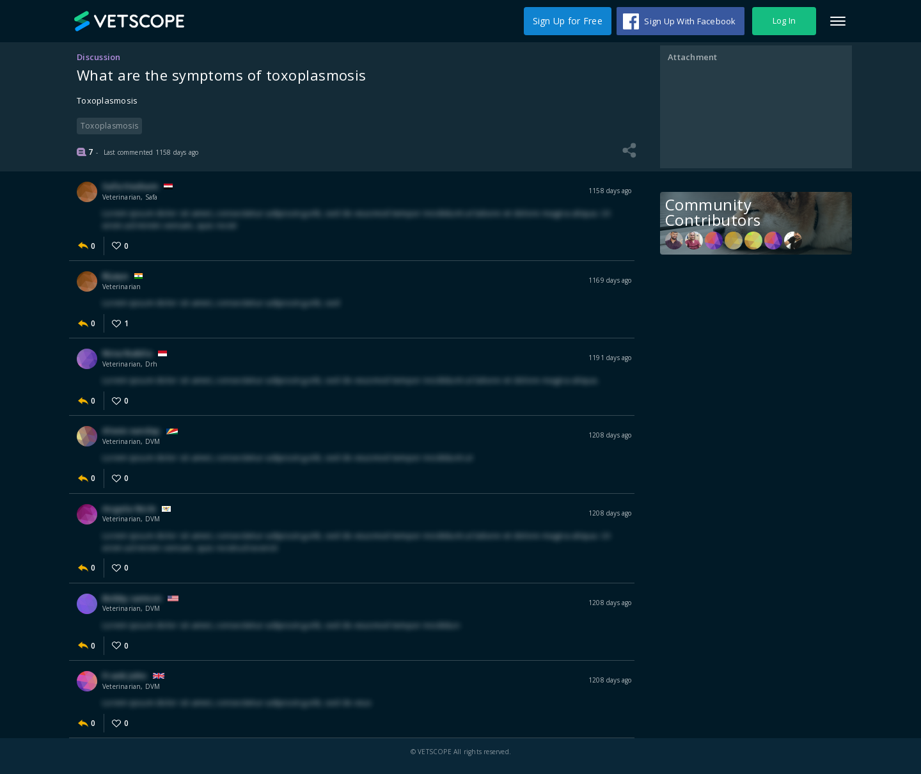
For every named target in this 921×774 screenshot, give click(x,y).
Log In (784, 21)
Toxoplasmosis (109, 125)
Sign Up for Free (567, 21)
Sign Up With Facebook (690, 21)
